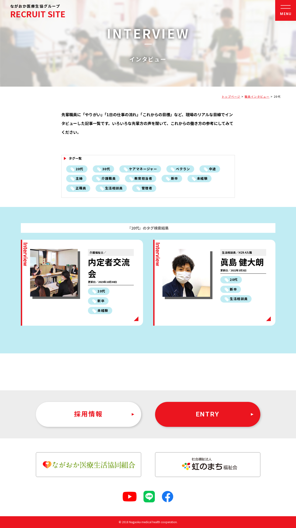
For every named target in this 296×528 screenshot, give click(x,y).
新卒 (174, 178)
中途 (212, 169)
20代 (80, 169)
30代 (106, 169)
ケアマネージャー (143, 169)
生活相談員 (114, 188)
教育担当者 (143, 178)
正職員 (81, 188)
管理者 (147, 188)
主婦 (79, 178)
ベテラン (183, 169)
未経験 (202, 178)
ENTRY (208, 414)
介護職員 (108, 178)
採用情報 (88, 414)
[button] (285, 10)
